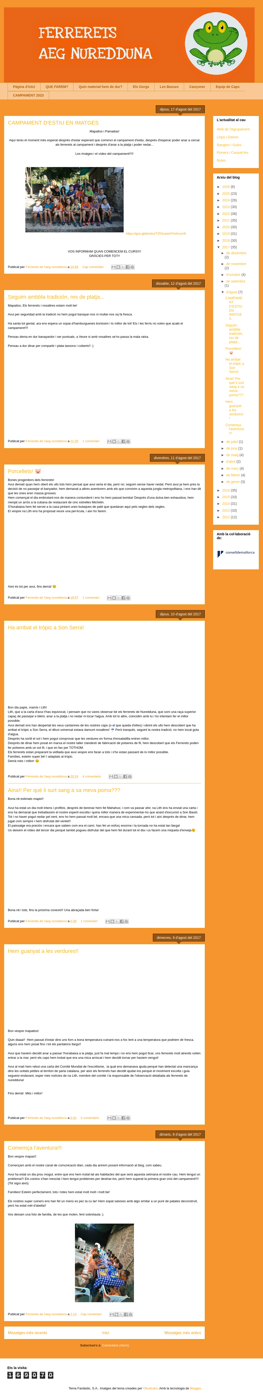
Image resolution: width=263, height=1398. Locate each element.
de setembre (235, 281)
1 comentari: (91, 441)
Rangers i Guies (229, 145)
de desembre (236, 253)
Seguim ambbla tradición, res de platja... (56, 297)
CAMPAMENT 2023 (28, 95)
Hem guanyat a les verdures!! (43, 951)
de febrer (233, 475)
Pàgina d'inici (24, 87)
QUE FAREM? (57, 87)
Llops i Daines (227, 137)
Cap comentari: (93, 267)
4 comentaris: (92, 776)
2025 (226, 194)
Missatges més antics (182, 1333)
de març (232, 468)
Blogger (195, 1388)
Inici (105, 1333)
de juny (232, 448)
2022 (226, 214)
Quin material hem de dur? (100, 87)
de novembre (236, 264)
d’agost (232, 292)
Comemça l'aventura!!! (35, 1148)
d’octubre (233, 275)
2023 (226, 207)
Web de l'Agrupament (233, 129)
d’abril (231, 462)
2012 (226, 517)
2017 (226, 247)
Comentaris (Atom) (115, 1345)
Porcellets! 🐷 (24, 471)
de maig (232, 455)
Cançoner (197, 87)
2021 (226, 220)
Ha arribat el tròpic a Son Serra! (46, 627)
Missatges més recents (27, 1333)
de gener (233, 482)
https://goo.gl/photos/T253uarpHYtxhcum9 (156, 233)
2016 (226, 490)
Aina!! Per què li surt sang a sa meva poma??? (64, 790)
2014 (226, 504)
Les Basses (169, 87)
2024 (226, 200)
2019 (226, 234)
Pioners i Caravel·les (232, 153)
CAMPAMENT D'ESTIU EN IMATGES (53, 123)
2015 (226, 497)
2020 (226, 227)
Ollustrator (150, 1388)
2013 (226, 510)
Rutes (221, 160)
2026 (226, 187)
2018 (226, 240)
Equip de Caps (228, 87)
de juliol (232, 442)
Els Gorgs (141, 87)
